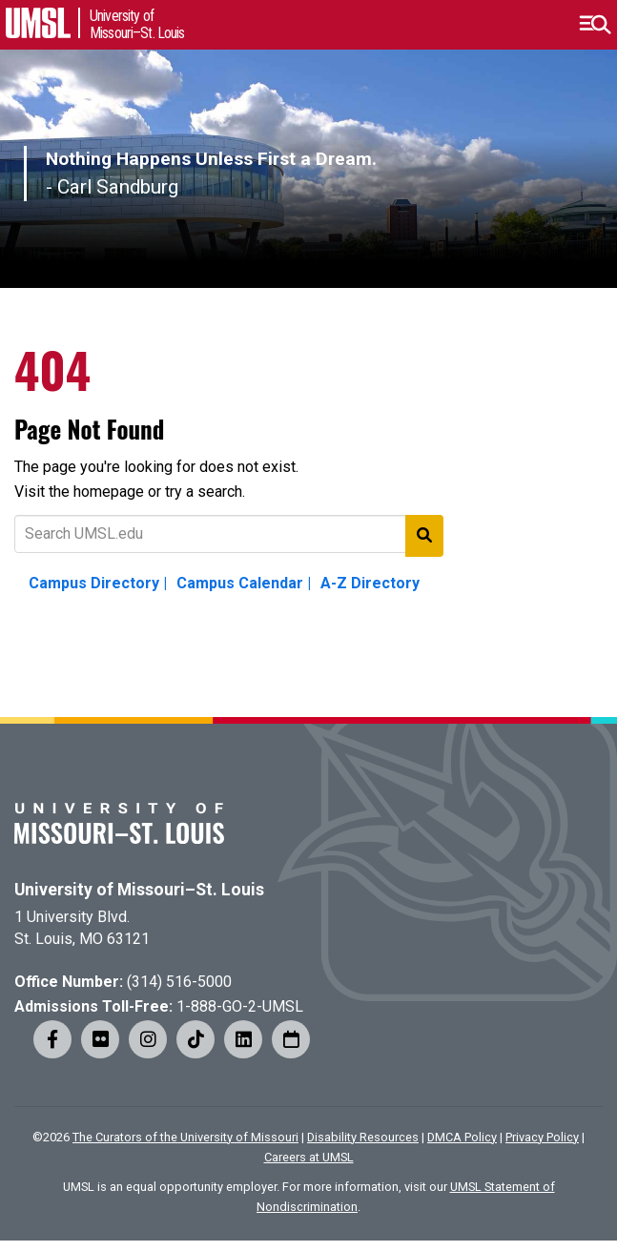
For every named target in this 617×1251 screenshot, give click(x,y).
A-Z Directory (370, 583)
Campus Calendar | (243, 583)
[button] (594, 25)
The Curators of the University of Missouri (185, 1137)
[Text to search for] (228, 534)
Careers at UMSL (309, 1157)
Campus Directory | (98, 583)
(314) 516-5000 (179, 982)
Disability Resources (363, 1137)
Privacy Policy (542, 1137)
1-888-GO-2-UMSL (239, 1006)
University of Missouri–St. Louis (139, 889)
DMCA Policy (462, 1137)
